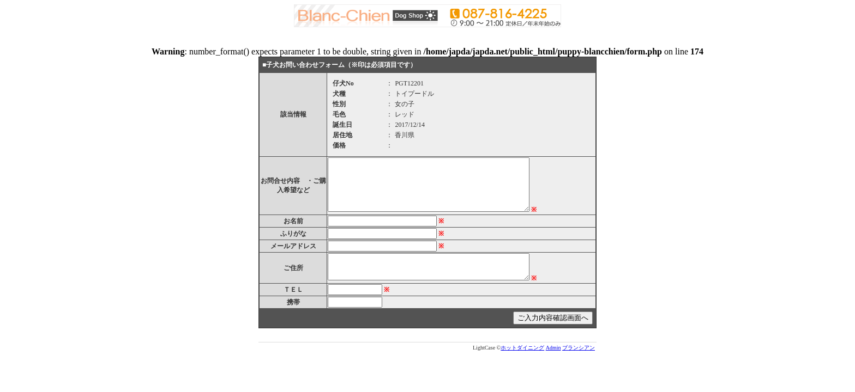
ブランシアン (578, 348)
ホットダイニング (522, 348)
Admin (553, 348)
